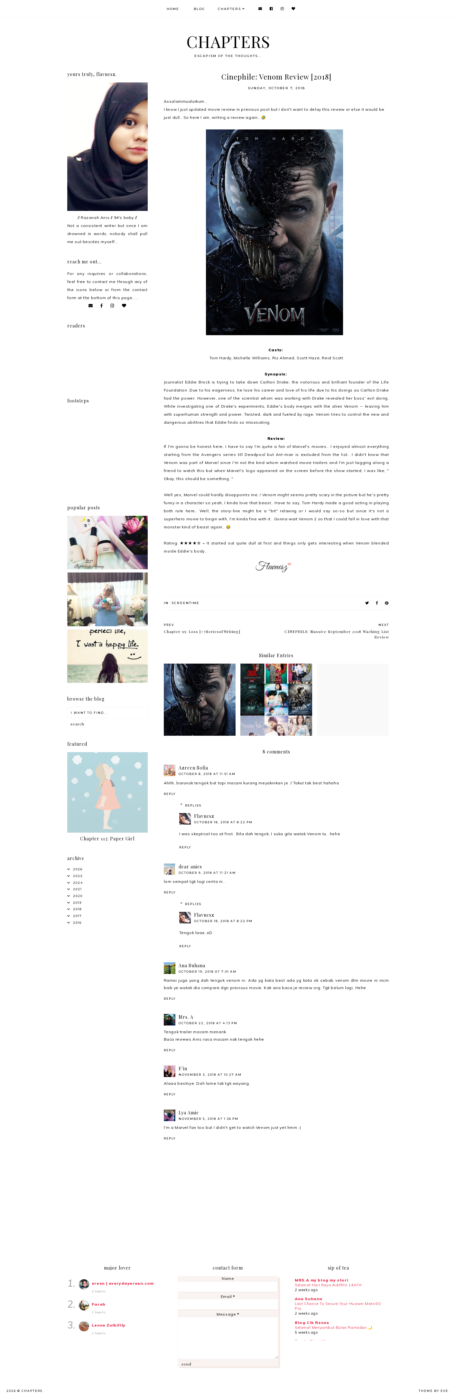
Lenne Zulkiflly (109, 1325)
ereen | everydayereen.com (123, 1283)
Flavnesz (204, 816)
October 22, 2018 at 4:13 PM (208, 1023)
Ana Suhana (192, 965)
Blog (200, 9)
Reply (170, 794)
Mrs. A (186, 1017)
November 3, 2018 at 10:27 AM (210, 1074)
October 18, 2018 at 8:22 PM (223, 822)
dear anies (190, 867)
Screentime (186, 603)
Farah (99, 1304)
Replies (193, 805)
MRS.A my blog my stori (321, 1280)
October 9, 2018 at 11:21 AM (207, 872)
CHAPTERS (228, 41)
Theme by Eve (433, 1391)
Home (173, 9)
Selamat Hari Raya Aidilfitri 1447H (328, 1285)
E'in (183, 1068)
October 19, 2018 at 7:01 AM (208, 971)
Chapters (230, 9)
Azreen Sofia (193, 768)
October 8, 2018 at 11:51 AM (207, 774)
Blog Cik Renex (312, 1322)
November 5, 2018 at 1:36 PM (208, 1118)
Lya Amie (189, 1113)
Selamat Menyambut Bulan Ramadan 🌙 (334, 1327)
